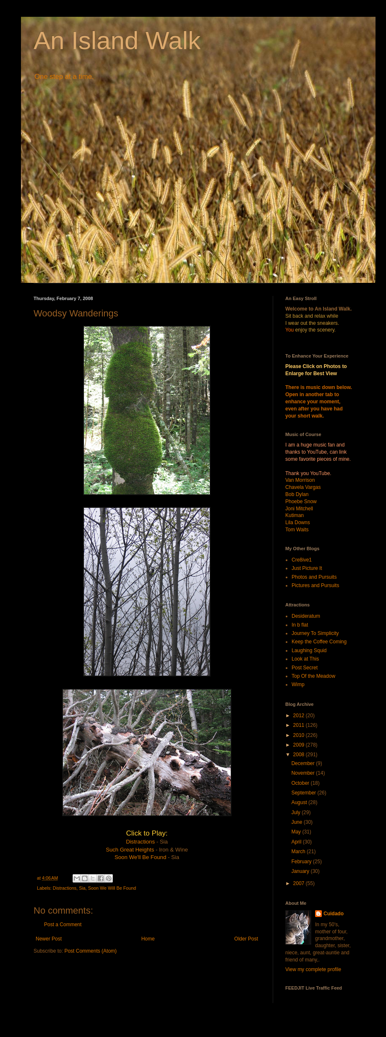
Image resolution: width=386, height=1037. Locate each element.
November (303, 773)
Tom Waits (297, 530)
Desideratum (306, 616)
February (302, 862)
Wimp (298, 684)
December (303, 763)
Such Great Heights (130, 849)
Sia (82, 888)
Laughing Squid (309, 650)
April (297, 842)
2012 (299, 715)
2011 (299, 725)
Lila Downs (297, 522)
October (300, 783)
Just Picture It (307, 568)
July (296, 812)
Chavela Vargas (303, 487)
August (299, 802)
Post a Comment (62, 924)
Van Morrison (300, 480)
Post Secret (305, 668)
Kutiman (294, 515)
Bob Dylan (296, 494)
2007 (299, 883)
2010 (299, 735)
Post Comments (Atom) (90, 951)
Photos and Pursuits (314, 577)
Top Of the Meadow (313, 676)
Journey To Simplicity (315, 633)
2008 (299, 755)
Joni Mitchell (299, 509)
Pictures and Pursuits (315, 585)
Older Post (246, 939)
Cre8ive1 (302, 560)
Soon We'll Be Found (140, 857)
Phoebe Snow (301, 501)
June (297, 822)
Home (148, 939)
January (300, 871)
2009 (299, 745)
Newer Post (49, 939)
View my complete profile (313, 969)
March (299, 851)
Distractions (140, 841)
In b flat (300, 625)
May (296, 832)
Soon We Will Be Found (112, 888)
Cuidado (333, 914)
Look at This (305, 659)
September (304, 793)
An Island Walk (117, 40)
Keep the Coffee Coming (319, 642)
